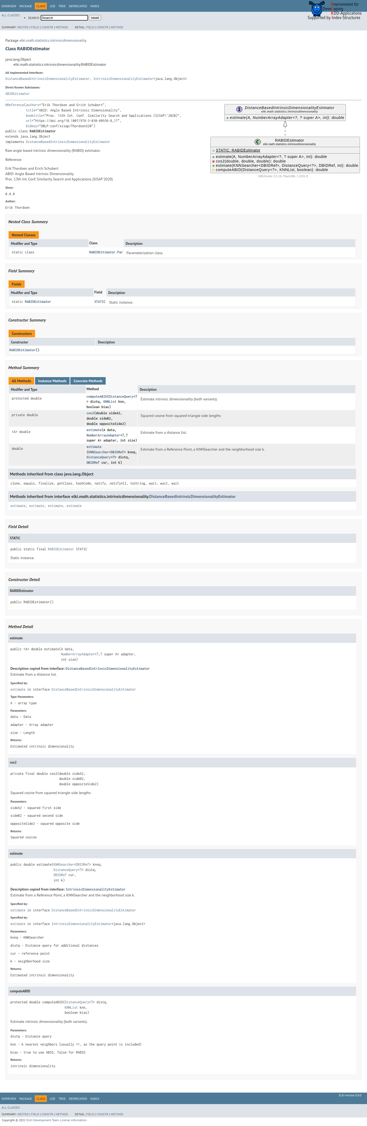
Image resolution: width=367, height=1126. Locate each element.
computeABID (96, 396)
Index (94, 6)
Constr (47, 27)
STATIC (100, 302)
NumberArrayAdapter (103, 435)
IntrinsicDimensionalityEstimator (123, 79)
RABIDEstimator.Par (106, 252)
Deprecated (78, 6)
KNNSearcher (98, 452)
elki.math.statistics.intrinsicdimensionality (53, 40)
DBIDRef (117, 452)
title (30, 110)
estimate (93, 430)
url (29, 121)
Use (52, 6)
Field (35, 27)
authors (32, 105)
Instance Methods (52, 380)
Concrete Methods (88, 380)
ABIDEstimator (17, 94)
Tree (62, 6)
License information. (73, 1120)
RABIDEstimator (38, 302)
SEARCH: (34, 18)
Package (25, 6)
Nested (23, 27)
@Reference (14, 105)
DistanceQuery (121, 396)
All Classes (11, 15)
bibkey (31, 126)
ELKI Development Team (42, 1120)
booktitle (34, 116)
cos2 (90, 413)
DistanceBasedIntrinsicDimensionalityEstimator (47, 79)
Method (62, 27)
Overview (9, 6)
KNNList (109, 402)
